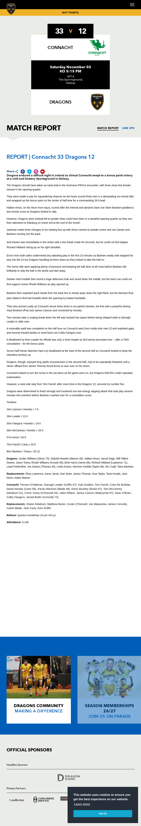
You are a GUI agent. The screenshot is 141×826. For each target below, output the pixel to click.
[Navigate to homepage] (11, 9)
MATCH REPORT (108, 128)
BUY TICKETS (70, 12)
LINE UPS (128, 128)
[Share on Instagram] (36, 171)
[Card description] (39, 690)
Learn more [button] (82, 804)
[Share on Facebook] (23, 171)
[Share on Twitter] (29, 171)
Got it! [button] (103, 813)
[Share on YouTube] (42, 171)
